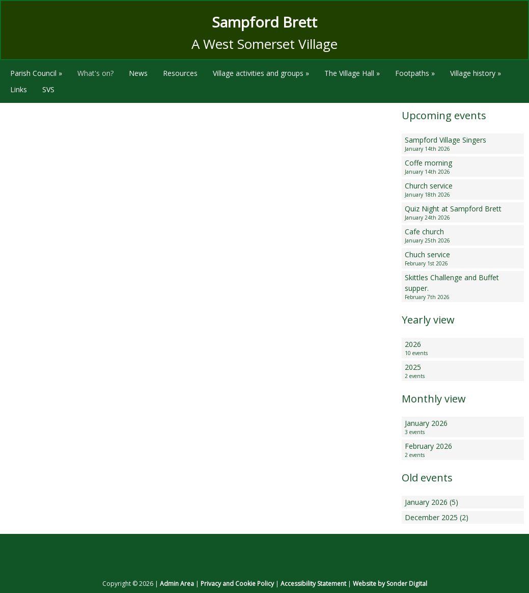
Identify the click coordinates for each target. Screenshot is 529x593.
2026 (463, 348)
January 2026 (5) (431, 502)
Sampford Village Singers (463, 144)
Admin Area (177, 583)
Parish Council (36, 73)
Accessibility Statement (313, 583)
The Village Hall (352, 73)
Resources (180, 73)
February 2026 (463, 450)
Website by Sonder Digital (390, 583)
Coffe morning (463, 167)
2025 (463, 371)
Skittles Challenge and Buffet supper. (463, 287)
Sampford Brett (264, 22)
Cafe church (463, 236)
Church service (463, 190)
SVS (48, 89)
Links (18, 89)
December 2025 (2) (436, 517)
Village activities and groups (261, 73)
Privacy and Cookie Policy (237, 583)
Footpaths (415, 73)
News (138, 73)
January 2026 (463, 427)
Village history (475, 73)
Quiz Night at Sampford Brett (463, 213)
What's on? (95, 73)
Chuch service (463, 258)
